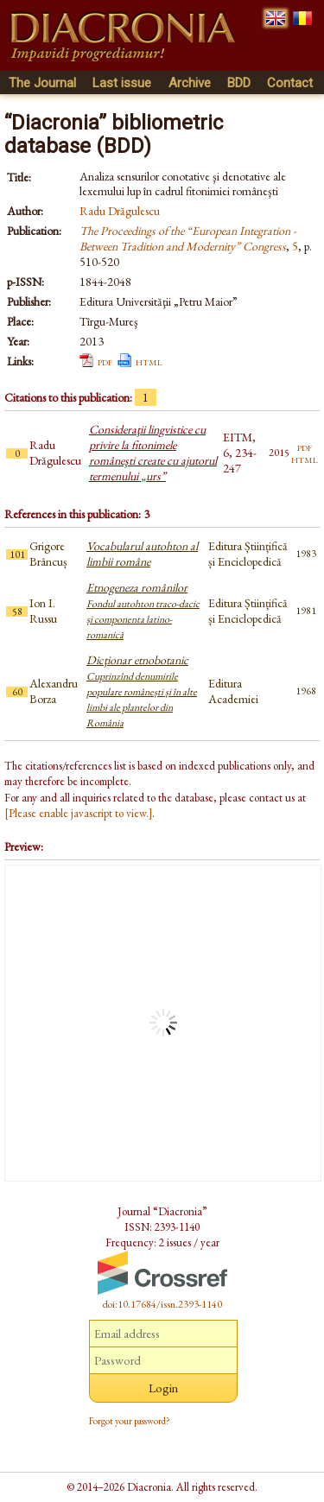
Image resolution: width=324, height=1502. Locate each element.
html (149, 361)
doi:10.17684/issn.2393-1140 (162, 1304)
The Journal (42, 83)
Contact (290, 83)
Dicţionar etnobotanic (141, 691)
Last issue (121, 83)
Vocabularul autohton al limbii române (142, 553)
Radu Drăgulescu (119, 211)
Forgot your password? (129, 1421)
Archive (189, 83)
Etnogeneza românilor (143, 611)
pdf (105, 361)
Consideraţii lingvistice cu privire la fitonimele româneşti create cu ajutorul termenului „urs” (153, 452)
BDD (239, 83)
